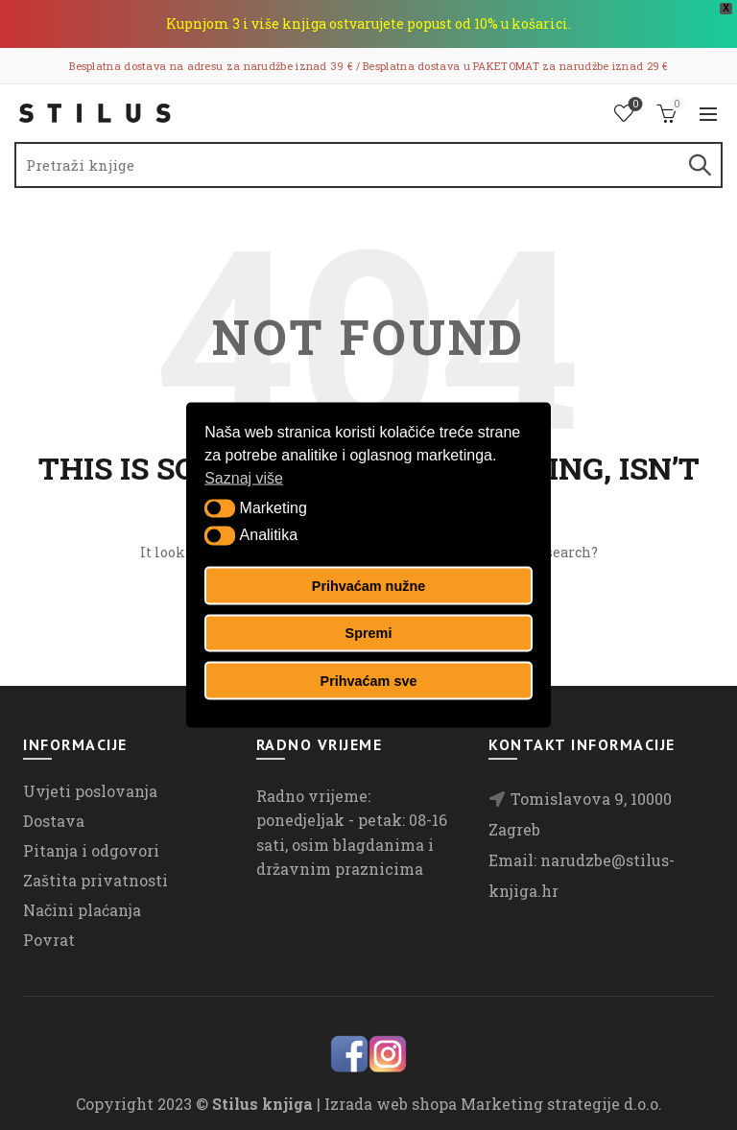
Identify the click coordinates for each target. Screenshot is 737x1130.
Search (699, 165)
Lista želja (634, 105)
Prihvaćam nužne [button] (368, 585)
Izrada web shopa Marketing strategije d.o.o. (493, 1104)
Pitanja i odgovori (91, 850)
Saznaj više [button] (243, 478)
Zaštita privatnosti (95, 880)
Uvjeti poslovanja (90, 791)
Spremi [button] (368, 633)
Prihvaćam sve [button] (369, 680)
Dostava (53, 821)
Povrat (49, 940)
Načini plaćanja (82, 910)
